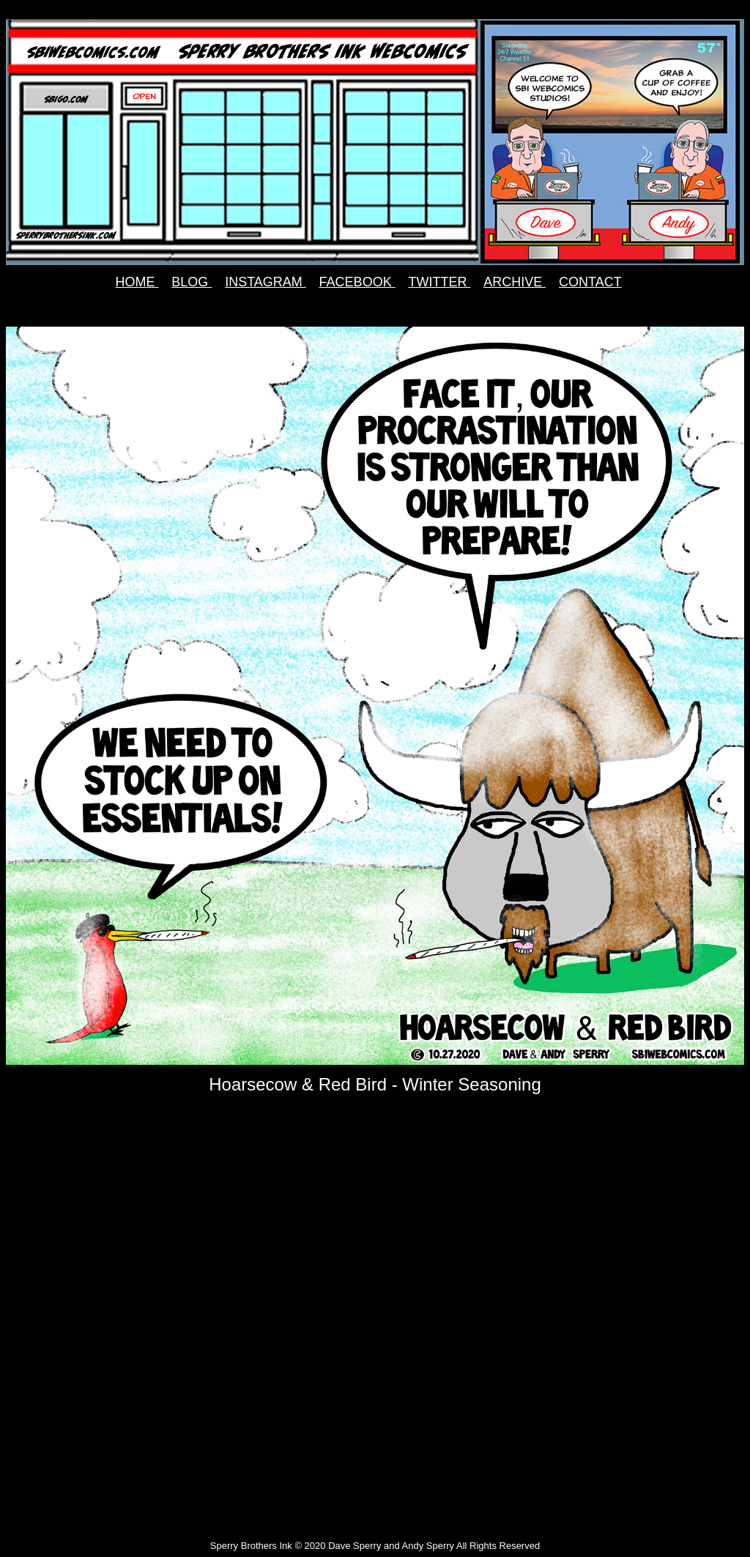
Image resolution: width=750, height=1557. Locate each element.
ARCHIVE (514, 282)
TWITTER (439, 282)
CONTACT (590, 282)
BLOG (191, 282)
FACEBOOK (357, 282)
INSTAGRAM (265, 282)
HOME (137, 282)
